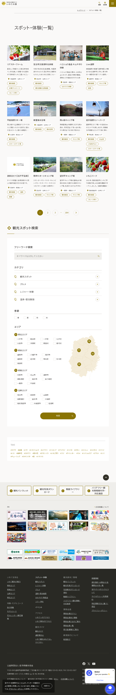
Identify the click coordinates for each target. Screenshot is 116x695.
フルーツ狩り (13, 93)
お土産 (101, 139)
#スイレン (84, 450)
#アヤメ (96, 453)
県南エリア (11, 589)
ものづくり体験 (66, 86)
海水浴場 (50, 129)
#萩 (33, 456)
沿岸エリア (11, 593)
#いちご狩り (54, 453)
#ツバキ (69, 450)
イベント (38, 607)
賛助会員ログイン (70, 613)
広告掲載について (102, 507)
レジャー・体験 (59, 292)
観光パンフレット (69, 581)
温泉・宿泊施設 (59, 299)
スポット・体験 (41, 577)
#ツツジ (101, 450)
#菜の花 (35, 453)
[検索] (99, 4)
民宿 (89, 88)
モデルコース (12, 611)
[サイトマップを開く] (112, 3)
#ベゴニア (52, 450)
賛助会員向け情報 (70, 617)
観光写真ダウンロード (71, 585)
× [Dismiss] (113, 671)
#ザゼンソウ (44, 453)
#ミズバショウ (34, 450)
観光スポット (59, 277)
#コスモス (93, 450)
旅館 (10, 197)
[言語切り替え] (105, 4)
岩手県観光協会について (16, 679)
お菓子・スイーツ (14, 88)
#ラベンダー (70, 453)
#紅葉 (20, 450)
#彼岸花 (19, 453)
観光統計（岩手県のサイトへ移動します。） (43, 679)
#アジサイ (61, 450)
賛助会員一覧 (68, 625)
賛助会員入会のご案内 (71, 621)
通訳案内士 (39, 635)
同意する (47, 686)
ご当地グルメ (92, 144)
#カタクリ (27, 453)
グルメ (59, 284)
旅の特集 (10, 607)
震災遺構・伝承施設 (41, 88)
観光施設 (12, 83)
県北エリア (11, 597)
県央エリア (11, 585)
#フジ (62, 453)
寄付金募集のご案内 (71, 629)
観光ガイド (39, 631)
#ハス (13, 453)
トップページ (81, 10)
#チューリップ (15, 456)
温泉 (21, 192)
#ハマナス (40, 456)
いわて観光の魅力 (14, 581)
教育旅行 (66, 639)
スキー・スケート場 (15, 144)
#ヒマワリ (44, 450)
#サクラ (13, 450)
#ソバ (102, 453)
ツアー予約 (39, 601)
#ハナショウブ (86, 453)
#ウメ (78, 453)
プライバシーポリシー (16, 689)
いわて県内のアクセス (43, 621)
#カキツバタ (26, 456)
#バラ (25, 450)
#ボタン (77, 450)
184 (66, 212)
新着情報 (95, 578)
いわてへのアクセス (42, 617)
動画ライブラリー (69, 596)
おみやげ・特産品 (41, 597)
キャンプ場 (102, 83)
